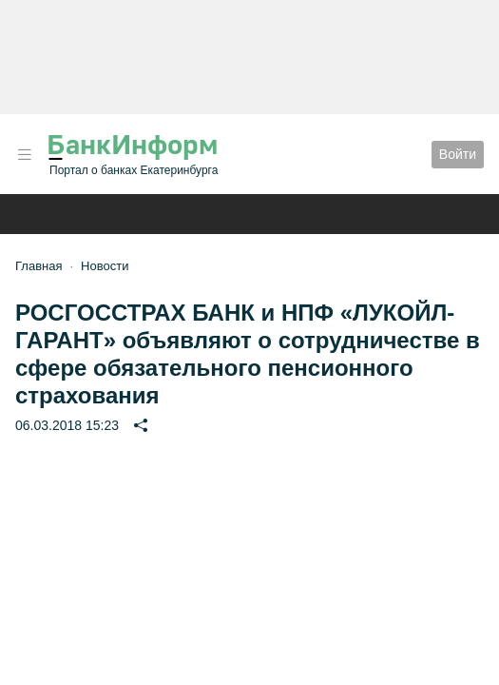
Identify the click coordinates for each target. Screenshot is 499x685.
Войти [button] (457, 154)
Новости (104, 266)
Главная (38, 266)
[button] (24, 155)
